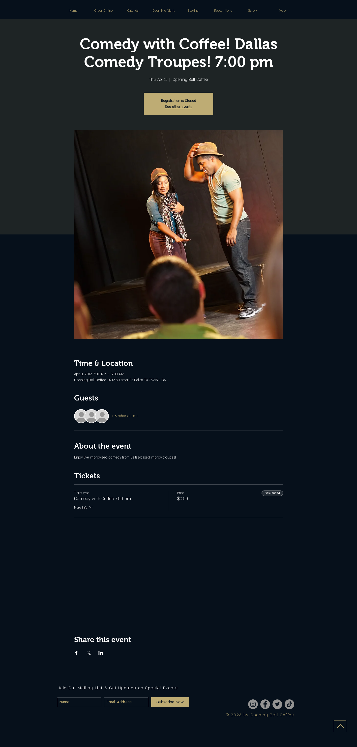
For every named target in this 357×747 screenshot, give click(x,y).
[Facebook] (265, 704)
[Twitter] (277, 704)
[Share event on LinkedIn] (100, 653)
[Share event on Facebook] (76, 653)
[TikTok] (289, 704)
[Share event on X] (88, 653)
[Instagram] (253, 704)
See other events (178, 106)
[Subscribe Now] (170, 702)
